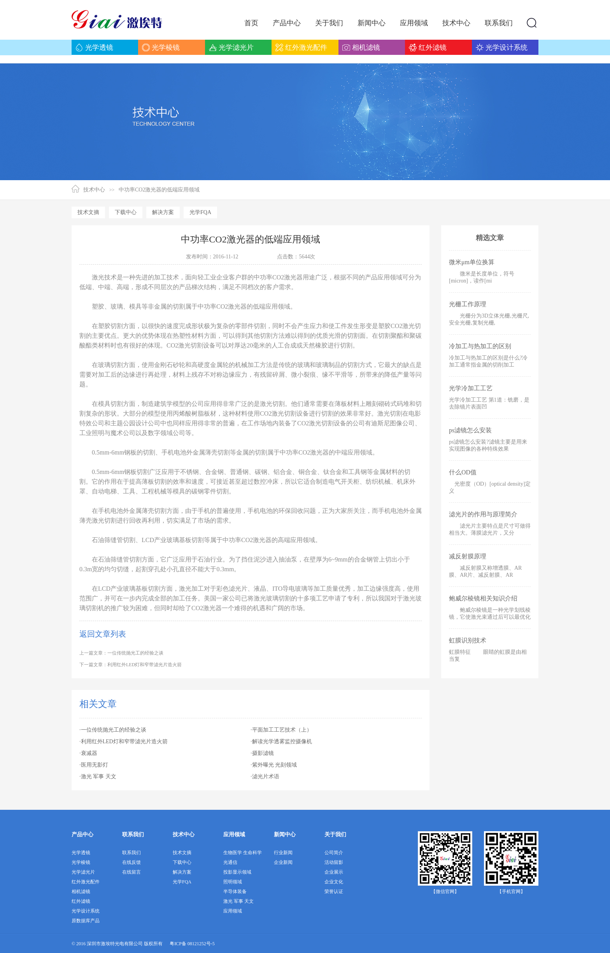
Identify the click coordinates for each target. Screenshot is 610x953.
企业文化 (333, 882)
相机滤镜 (81, 891)
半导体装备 (235, 891)
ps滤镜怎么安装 (470, 430)
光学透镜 (81, 852)
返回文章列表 (102, 634)
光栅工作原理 (467, 304)
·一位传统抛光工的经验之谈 (112, 730)
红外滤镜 (81, 901)
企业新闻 (283, 862)
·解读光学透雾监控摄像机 (281, 741)
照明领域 (232, 882)
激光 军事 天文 (238, 901)
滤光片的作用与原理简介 (483, 514)
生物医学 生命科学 (242, 852)
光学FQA (200, 212)
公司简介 (333, 852)
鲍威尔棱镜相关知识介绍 (483, 598)
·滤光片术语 (265, 776)
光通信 (230, 862)
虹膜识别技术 (467, 640)
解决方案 (163, 212)
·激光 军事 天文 (97, 776)
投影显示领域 (237, 872)
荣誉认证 (333, 891)
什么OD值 (463, 472)
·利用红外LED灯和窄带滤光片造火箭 (123, 741)
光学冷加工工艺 (471, 388)
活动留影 (333, 862)
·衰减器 (88, 753)
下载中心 (126, 212)
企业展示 (333, 872)
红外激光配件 (86, 882)
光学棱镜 (81, 862)
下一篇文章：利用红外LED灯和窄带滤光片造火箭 (130, 664)
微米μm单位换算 (471, 262)
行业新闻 (283, 852)
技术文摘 (88, 212)
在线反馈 (131, 862)
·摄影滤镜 (262, 753)
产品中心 (82, 834)
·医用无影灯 (93, 765)
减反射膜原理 (467, 556)
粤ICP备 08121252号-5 (192, 943)
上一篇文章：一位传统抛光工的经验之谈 (121, 653)
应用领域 (234, 834)
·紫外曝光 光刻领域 (274, 765)
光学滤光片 (83, 872)
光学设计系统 (86, 911)
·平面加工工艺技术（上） (281, 730)
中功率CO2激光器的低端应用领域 (159, 190)
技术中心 (94, 190)
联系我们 (133, 834)
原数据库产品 (86, 920)
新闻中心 (285, 834)
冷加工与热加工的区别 (480, 346)
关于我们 (335, 834)
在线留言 (131, 872)
